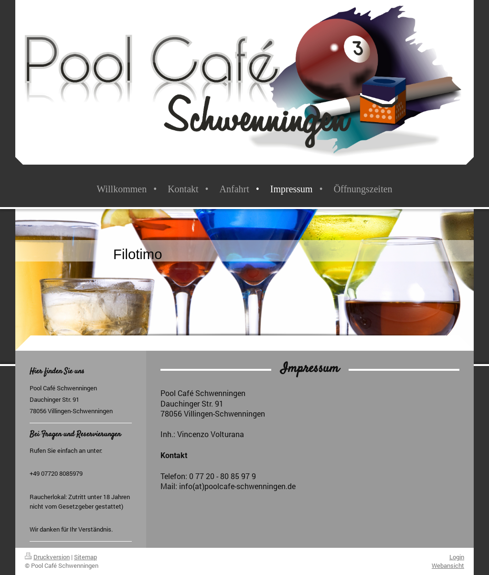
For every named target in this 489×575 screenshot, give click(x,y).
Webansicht (448, 565)
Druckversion (47, 557)
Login (456, 557)
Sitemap (85, 557)
